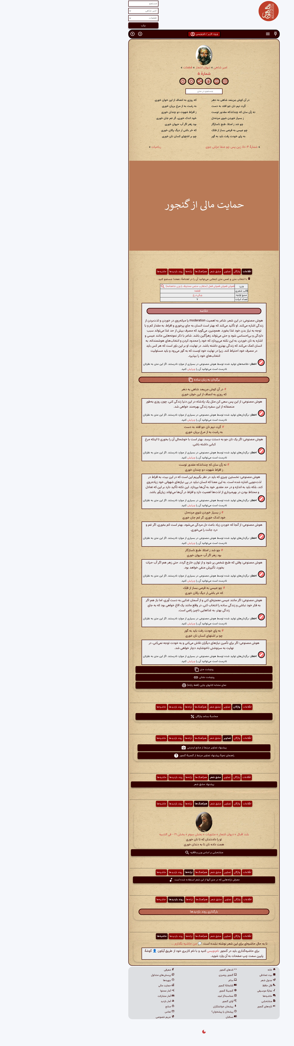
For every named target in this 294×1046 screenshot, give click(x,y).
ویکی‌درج (140, 295)
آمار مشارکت (109, 996)
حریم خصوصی (108, 1017)
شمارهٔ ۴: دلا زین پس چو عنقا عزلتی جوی (175, 147)
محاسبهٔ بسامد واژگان (147, 716)
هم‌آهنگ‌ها (144, 272)
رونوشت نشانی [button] (147, 677)
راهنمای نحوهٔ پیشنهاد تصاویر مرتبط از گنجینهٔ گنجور (147, 755)
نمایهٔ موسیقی (209, 991)
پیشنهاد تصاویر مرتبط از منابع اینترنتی (147, 747)
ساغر (175, 980)
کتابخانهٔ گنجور (170, 986)
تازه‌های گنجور (209, 1007)
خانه (215, 970)
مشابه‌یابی (211, 1001)
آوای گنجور (172, 1001)
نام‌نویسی (156, 951)
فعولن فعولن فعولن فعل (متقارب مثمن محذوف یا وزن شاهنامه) (143, 286)
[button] (218, 34)
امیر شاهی (163, 67)
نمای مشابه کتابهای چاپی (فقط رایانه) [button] (147, 685)
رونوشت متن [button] (147, 669)
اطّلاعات (190, 272)
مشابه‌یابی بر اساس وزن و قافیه (147, 852)
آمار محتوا (110, 991)
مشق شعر (158, 272)
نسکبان (174, 1017)
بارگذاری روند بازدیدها (147, 911)
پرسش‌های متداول (105, 975)
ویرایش (134, 369)
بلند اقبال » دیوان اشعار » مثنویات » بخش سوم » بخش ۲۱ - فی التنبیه (147, 834)
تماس (112, 1012)
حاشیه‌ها (105, 272)
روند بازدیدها (119, 272)
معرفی (112, 970)
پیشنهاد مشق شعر (147, 784)
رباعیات (99, 147)
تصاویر (170, 272)
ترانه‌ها (131, 272)
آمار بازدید (110, 1001)
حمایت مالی (109, 986)
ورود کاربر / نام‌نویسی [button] (147, 34)
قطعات (130, 67)
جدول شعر (211, 980)
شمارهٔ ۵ (147, 74)
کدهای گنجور (171, 970)
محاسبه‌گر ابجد (170, 996)
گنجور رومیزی (171, 975)
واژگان (180, 272)
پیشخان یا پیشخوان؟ (167, 1012)
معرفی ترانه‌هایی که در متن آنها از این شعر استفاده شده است (147, 879)
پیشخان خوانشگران (168, 1007)
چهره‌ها (111, 980)
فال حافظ (212, 986)
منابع (112, 1007)
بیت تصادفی (210, 975)
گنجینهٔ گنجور (171, 991)
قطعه (140, 291)
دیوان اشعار (146, 67)
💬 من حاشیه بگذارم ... (129, 943)
